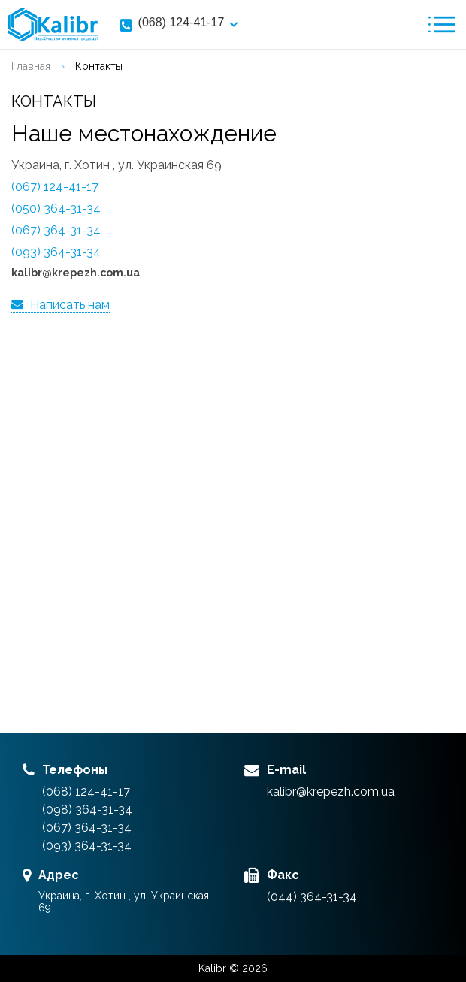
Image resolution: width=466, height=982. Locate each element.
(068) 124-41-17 (181, 22)
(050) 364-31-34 (56, 208)
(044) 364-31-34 (312, 897)
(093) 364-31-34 (56, 252)
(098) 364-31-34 (87, 809)
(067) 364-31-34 (56, 230)
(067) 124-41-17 (54, 187)
